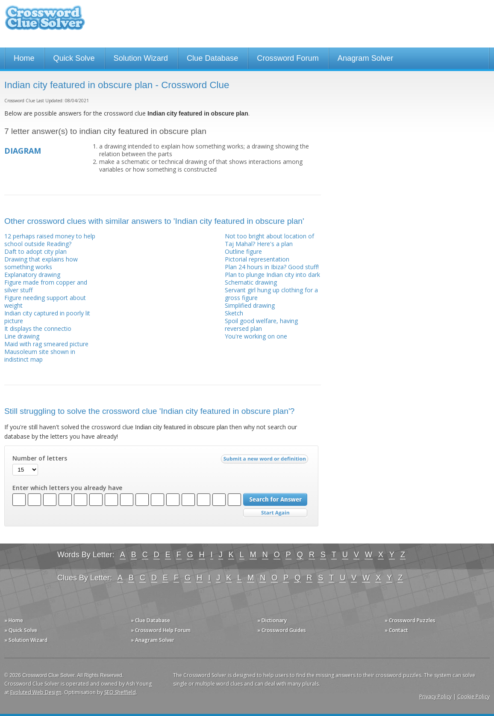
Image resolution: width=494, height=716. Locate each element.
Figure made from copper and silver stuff (45, 286)
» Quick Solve (20, 630)
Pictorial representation (257, 259)
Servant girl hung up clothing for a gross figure (271, 294)
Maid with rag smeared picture (46, 344)
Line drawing (21, 336)
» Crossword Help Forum (161, 630)
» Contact (396, 630)
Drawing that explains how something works (41, 263)
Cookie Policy (473, 696)
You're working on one (256, 336)
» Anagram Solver (152, 640)
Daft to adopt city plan (35, 251)
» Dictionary (272, 620)
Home (24, 58)
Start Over (275, 512)
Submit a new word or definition (265, 461)
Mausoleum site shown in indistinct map (39, 355)
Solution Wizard (141, 58)
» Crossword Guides (281, 630)
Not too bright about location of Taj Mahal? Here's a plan (269, 240)
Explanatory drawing (32, 274)
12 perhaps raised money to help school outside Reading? (49, 240)
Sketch (234, 313)
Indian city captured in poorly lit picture (47, 317)
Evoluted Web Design (36, 692)
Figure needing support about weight (45, 301)
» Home (13, 620)
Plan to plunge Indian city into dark (272, 274)
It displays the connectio (37, 328)
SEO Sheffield (120, 692)
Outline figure (243, 251)
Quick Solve (74, 58)
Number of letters (39, 458)
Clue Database (212, 58)
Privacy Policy (435, 696)
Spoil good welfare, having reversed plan (261, 325)
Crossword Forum (288, 58)
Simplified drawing (250, 305)
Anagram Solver (365, 58)
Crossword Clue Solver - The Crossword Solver (44, 21)
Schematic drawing (251, 282)
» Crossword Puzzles (410, 620)
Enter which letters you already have (67, 488)
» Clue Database (150, 620)
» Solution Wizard (25, 640)
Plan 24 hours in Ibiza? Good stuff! (272, 267)
